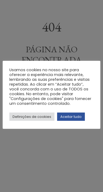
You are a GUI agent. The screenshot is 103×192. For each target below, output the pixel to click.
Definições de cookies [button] (32, 116)
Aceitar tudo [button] (71, 116)
